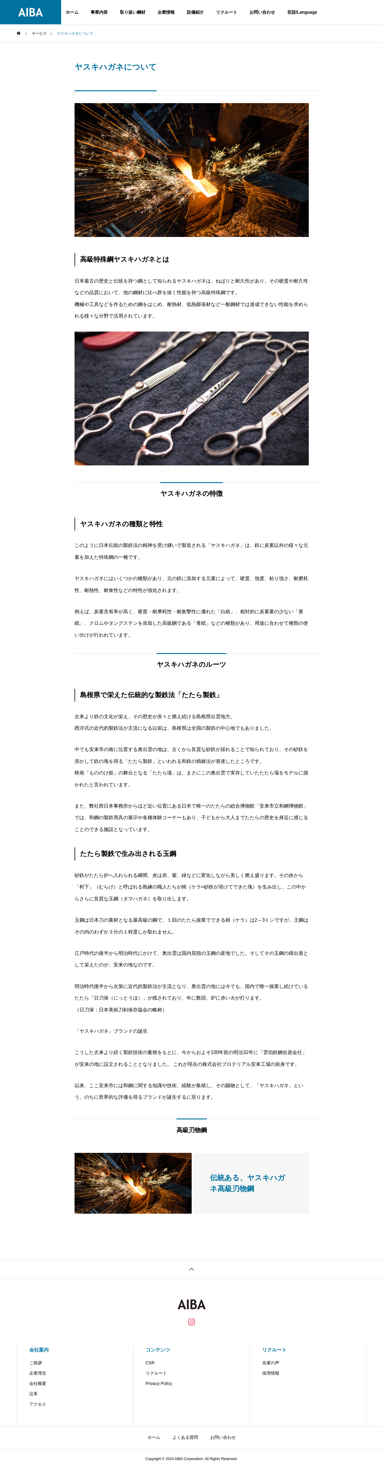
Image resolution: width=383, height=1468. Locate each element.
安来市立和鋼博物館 (281, 806)
